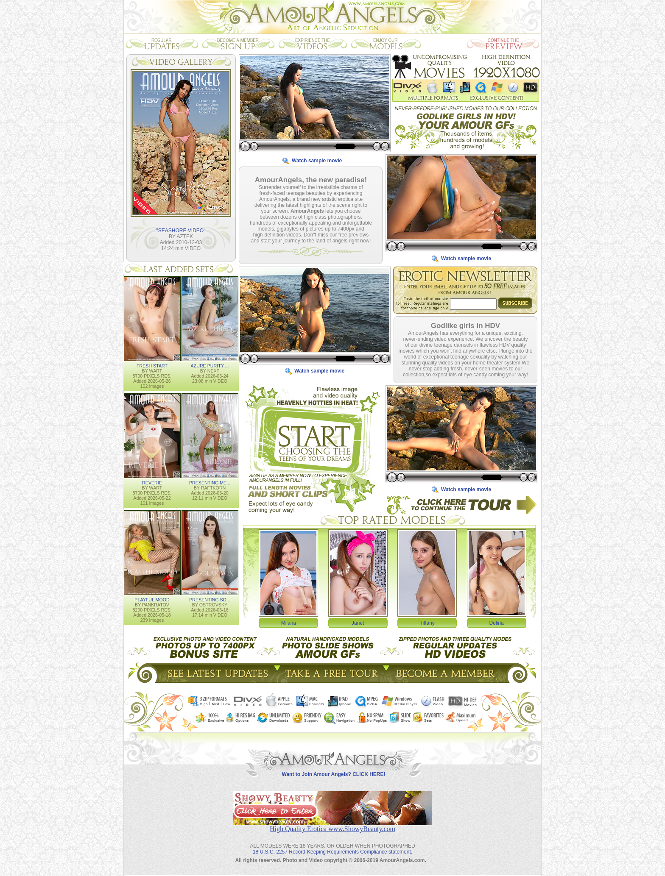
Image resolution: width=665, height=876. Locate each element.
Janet (358, 623)
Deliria (496, 623)
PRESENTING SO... (209, 599)
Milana (288, 623)
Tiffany (427, 623)
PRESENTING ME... (209, 482)
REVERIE (152, 482)
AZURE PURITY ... (210, 365)
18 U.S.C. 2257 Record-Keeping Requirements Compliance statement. (332, 845)
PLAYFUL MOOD (151, 599)
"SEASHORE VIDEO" (181, 230)
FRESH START (152, 365)
